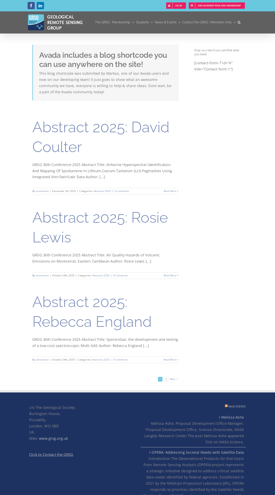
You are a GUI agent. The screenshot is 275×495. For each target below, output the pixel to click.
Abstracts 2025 (102, 191)
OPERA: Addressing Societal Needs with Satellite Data (198, 452)
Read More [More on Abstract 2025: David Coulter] (170, 191)
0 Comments (121, 191)
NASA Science (237, 406)
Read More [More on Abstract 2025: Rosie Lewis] (170, 275)
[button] (239, 22)
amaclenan (42, 191)
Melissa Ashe (232, 417)
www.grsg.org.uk (53, 438)
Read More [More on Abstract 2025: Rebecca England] (170, 359)
